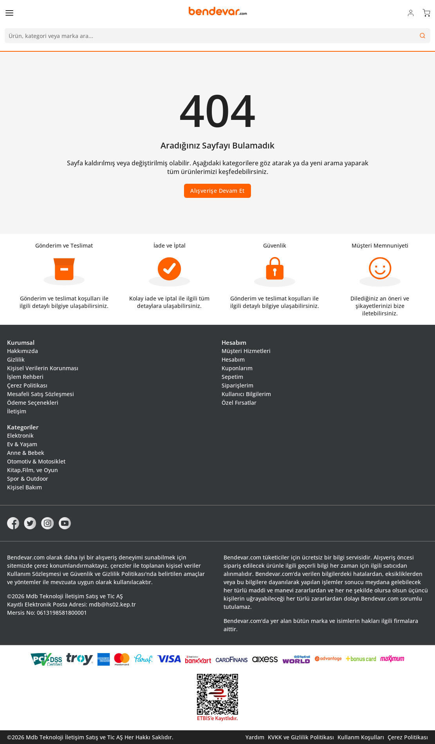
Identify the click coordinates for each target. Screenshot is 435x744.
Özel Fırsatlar (239, 402)
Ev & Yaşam (22, 444)
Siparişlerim (237, 385)
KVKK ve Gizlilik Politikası (301, 737)
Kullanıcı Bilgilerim (246, 394)
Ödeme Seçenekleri (32, 402)
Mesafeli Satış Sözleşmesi (40, 394)
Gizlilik (16, 359)
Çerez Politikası (27, 385)
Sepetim (232, 376)
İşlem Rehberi (25, 376)
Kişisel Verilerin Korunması (42, 368)
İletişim (16, 411)
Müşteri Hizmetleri (246, 351)
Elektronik (20, 435)
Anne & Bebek (25, 452)
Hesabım (233, 359)
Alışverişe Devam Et (217, 190)
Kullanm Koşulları (361, 737)
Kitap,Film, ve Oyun (32, 470)
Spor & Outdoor (27, 478)
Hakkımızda (22, 351)
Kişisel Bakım (24, 487)
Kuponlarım (237, 368)
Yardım (254, 737)
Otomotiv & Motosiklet (36, 461)
